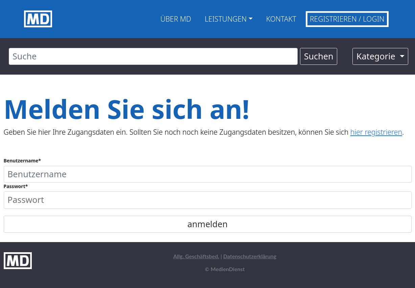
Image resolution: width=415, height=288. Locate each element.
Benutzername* (22, 160)
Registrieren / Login (347, 19)
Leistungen (226, 19)
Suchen (318, 56)
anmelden (207, 224)
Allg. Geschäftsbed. (196, 256)
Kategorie (376, 56)
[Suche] (153, 56)
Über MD (175, 19)
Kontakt (281, 19)
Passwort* (16, 186)
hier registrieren (376, 132)
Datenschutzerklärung (249, 256)
